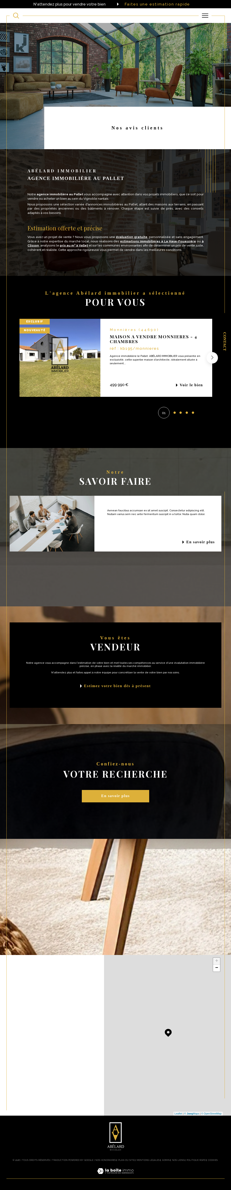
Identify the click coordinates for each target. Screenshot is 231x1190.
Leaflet (178, 1113)
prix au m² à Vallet (74, 245)
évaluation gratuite (131, 237)
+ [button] (216, 961)
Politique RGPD (196, 1160)
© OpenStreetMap (211, 1113)
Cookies (213, 1160)
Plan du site (126, 1160)
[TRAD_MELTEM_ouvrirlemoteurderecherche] (16, 15)
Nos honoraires (105, 1160)
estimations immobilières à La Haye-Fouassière (158, 241)
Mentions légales (148, 1160)
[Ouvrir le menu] (205, 15)
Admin (166, 1160)
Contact (225, 341)
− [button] (216, 968)
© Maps (191, 1113)
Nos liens (178, 1160)
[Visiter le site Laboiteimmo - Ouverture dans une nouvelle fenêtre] (115, 1176)
